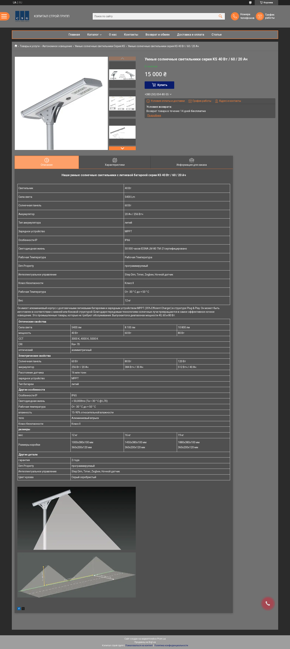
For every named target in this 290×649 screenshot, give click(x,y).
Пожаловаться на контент (139, 645)
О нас (113, 34)
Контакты (131, 34)
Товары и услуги (30, 46)
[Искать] (220, 16)
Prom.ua (161, 639)
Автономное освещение (57, 46)
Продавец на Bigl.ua (145, 642)
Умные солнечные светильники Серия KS (100, 46)
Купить (162, 85)
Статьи (217, 34)
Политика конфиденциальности (171, 645)
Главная (74, 34)
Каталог (93, 34)
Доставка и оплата (190, 34)
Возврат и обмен (158, 34)
